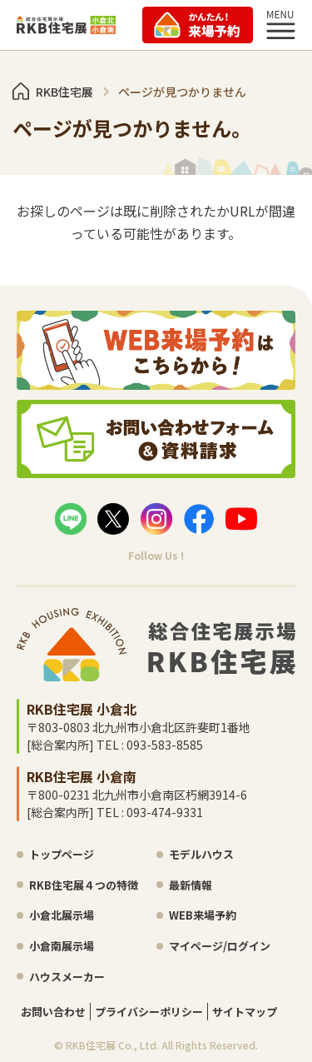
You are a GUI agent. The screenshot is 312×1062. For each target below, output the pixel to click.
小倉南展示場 (61, 946)
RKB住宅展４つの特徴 (83, 885)
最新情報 (190, 885)
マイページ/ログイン (219, 946)
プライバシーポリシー (149, 1012)
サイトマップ (244, 1012)
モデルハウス (201, 854)
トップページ (61, 854)
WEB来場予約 (202, 915)
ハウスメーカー (67, 977)
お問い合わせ (53, 1012)
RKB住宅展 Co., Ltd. (112, 1045)
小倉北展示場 (61, 915)
